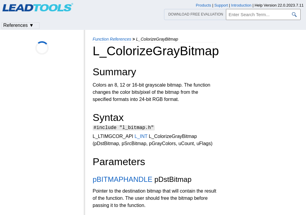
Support (221, 5)
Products (203, 5)
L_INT (140, 137)
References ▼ (18, 25)
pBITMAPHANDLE (122, 180)
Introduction (241, 5)
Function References (112, 39)
